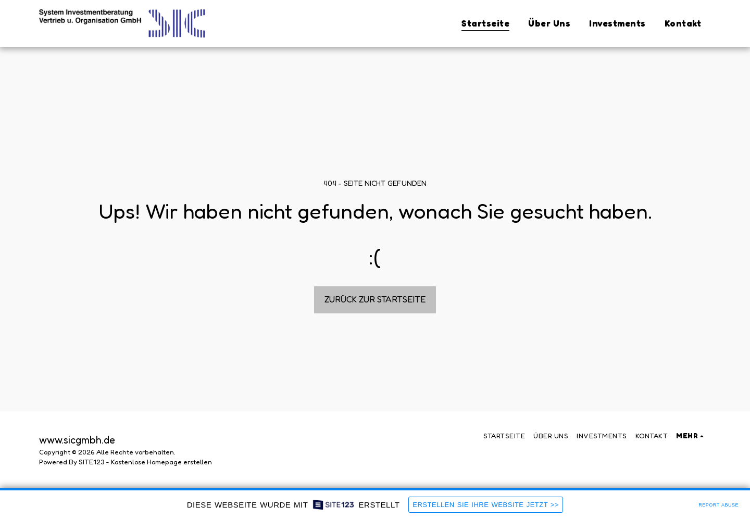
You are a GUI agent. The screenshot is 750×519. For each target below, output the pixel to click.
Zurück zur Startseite (375, 299)
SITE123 (92, 462)
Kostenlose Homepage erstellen (161, 462)
